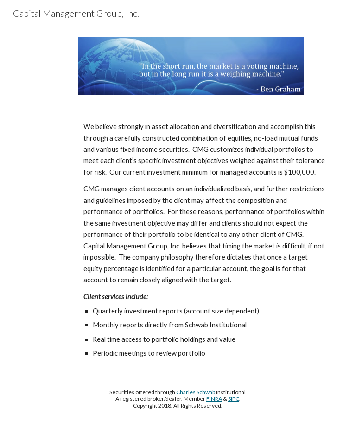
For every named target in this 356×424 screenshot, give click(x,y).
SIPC (233, 398)
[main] (191, 240)
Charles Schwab (195, 392)
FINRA (214, 398)
